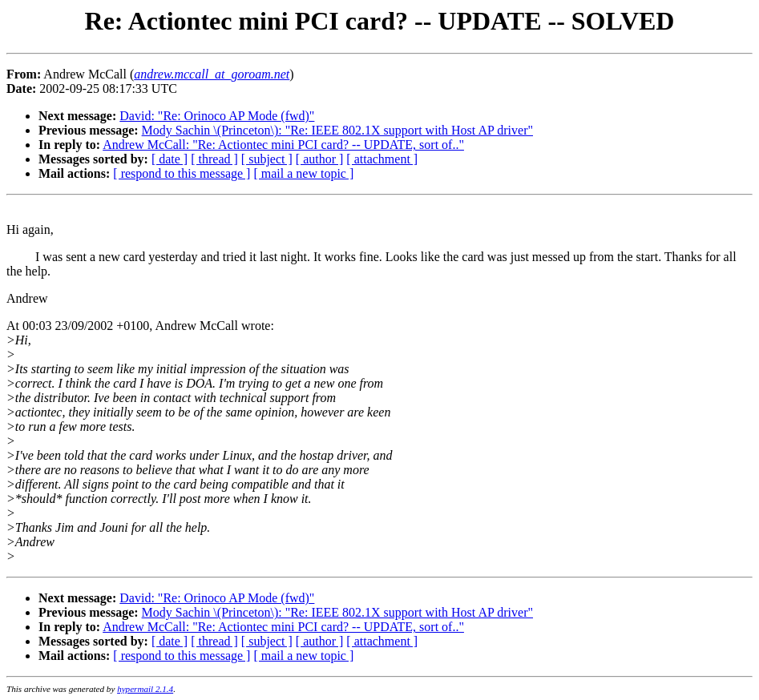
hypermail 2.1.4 (145, 689)
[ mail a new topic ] (303, 173)
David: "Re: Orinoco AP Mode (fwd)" (216, 116)
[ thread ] (214, 159)
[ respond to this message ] (181, 173)
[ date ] (169, 159)
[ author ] (320, 159)
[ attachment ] (382, 159)
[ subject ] (267, 159)
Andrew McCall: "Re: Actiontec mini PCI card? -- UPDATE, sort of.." (283, 144)
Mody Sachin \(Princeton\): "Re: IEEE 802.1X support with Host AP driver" (337, 130)
